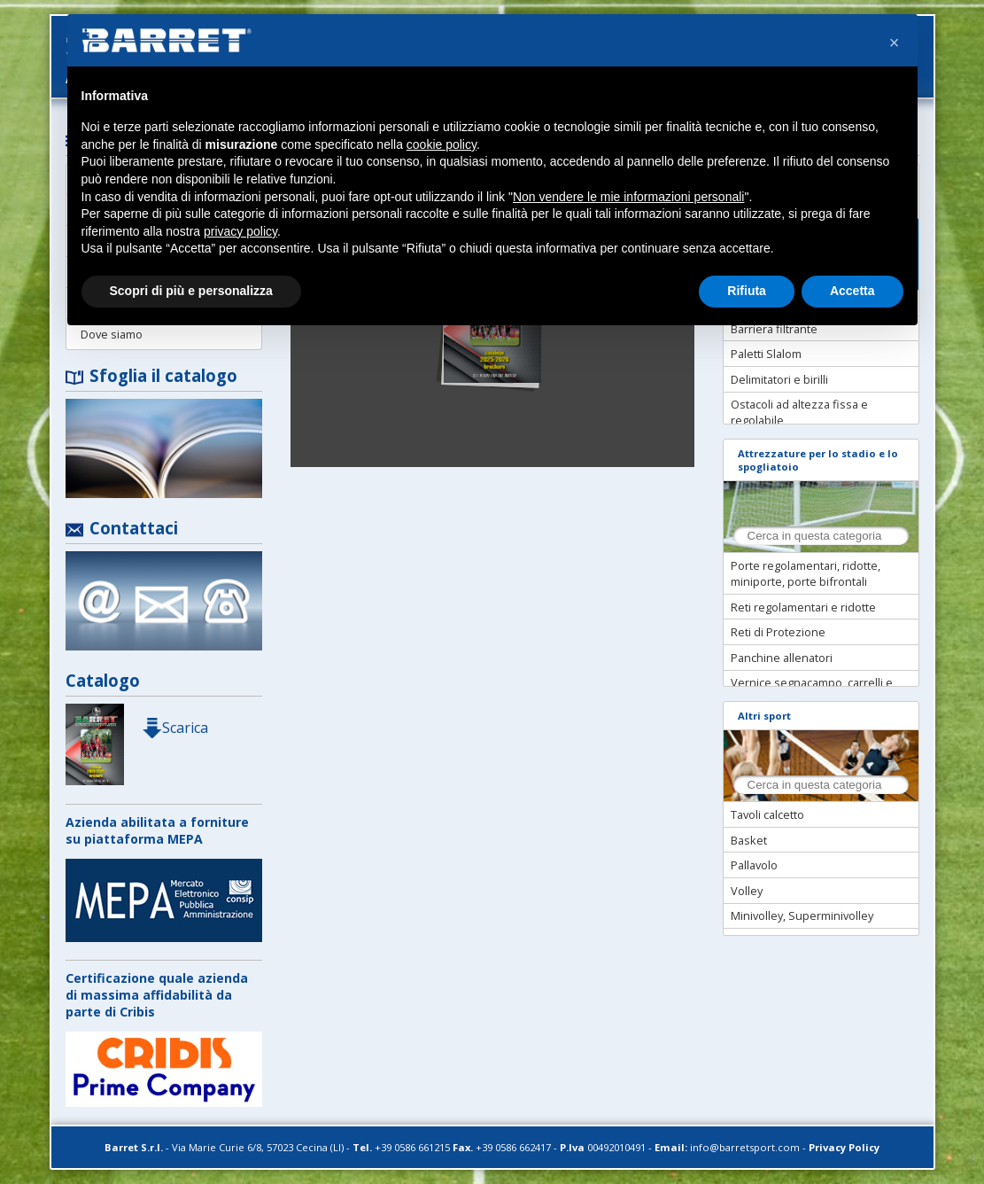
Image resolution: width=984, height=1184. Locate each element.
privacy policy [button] (240, 231)
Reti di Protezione (778, 632)
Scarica (174, 727)
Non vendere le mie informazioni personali (628, 197)
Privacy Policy (844, 1147)
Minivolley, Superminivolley (802, 915)
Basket (749, 840)
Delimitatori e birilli (779, 379)
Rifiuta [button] (746, 291)
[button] (894, 42)
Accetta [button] (852, 291)
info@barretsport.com (745, 1147)
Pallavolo (754, 865)
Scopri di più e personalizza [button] (191, 291)
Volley (747, 891)
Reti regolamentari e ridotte (803, 607)
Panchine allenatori (782, 658)
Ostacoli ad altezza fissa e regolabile (799, 412)
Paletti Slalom (766, 354)
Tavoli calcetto (767, 814)
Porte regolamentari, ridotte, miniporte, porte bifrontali (805, 573)
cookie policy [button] (442, 144)
